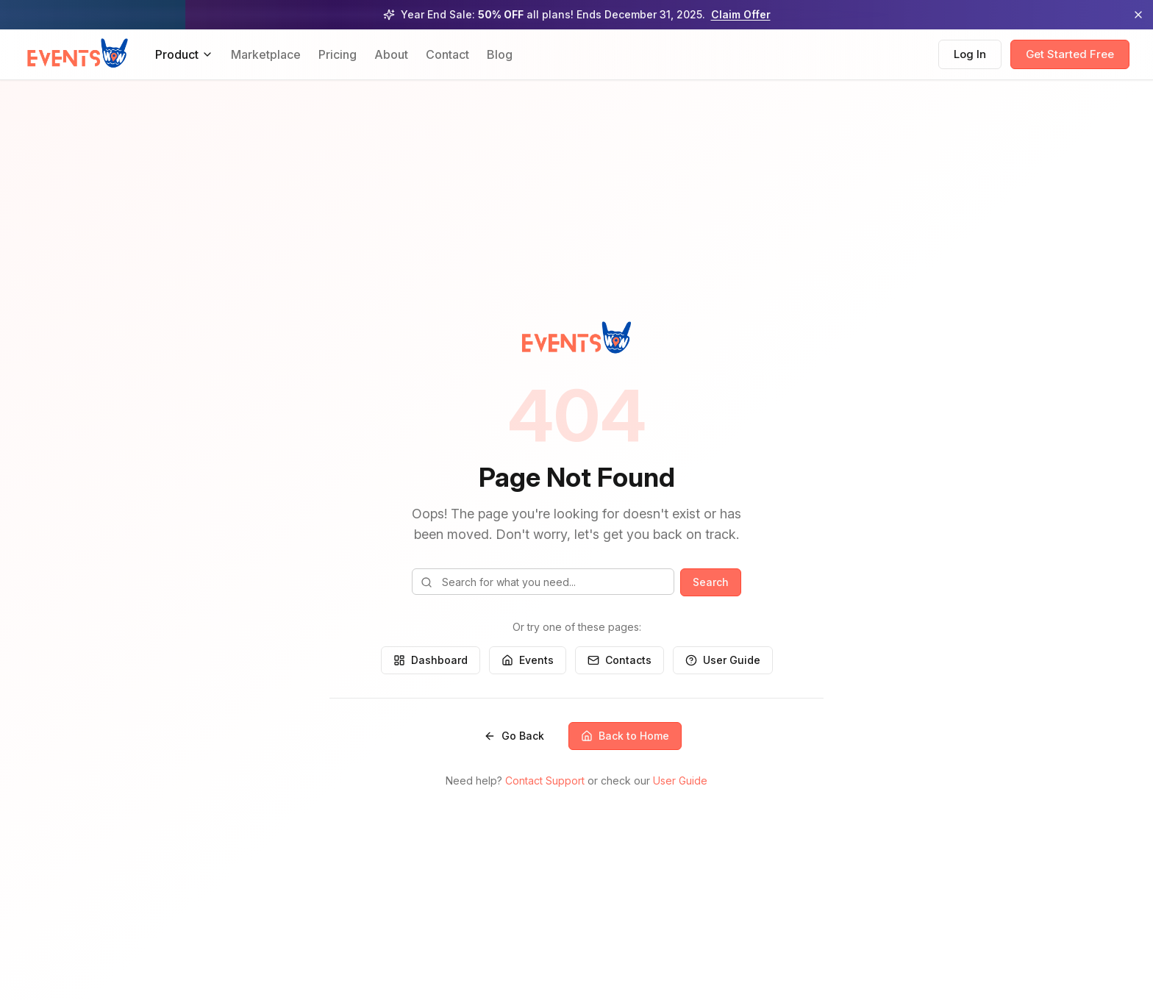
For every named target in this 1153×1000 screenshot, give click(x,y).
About (391, 54)
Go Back (514, 735)
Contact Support (545, 780)
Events (527, 660)
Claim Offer (741, 14)
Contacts (620, 660)
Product (184, 54)
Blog (500, 54)
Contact (447, 54)
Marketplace (266, 54)
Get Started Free (1070, 54)
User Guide (722, 660)
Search (711, 582)
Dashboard (430, 660)
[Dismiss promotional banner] (1138, 15)
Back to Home (625, 735)
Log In (970, 54)
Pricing (337, 54)
